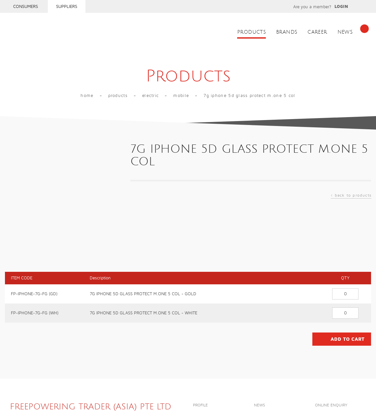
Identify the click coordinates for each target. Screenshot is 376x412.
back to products (351, 196)
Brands (286, 32)
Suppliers (66, 6)
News (345, 32)
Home (86, 95)
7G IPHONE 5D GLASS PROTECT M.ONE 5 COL (249, 95)
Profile (200, 405)
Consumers (25, 6)
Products (251, 32)
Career (317, 32)
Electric (150, 95)
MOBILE (181, 95)
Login (341, 6)
